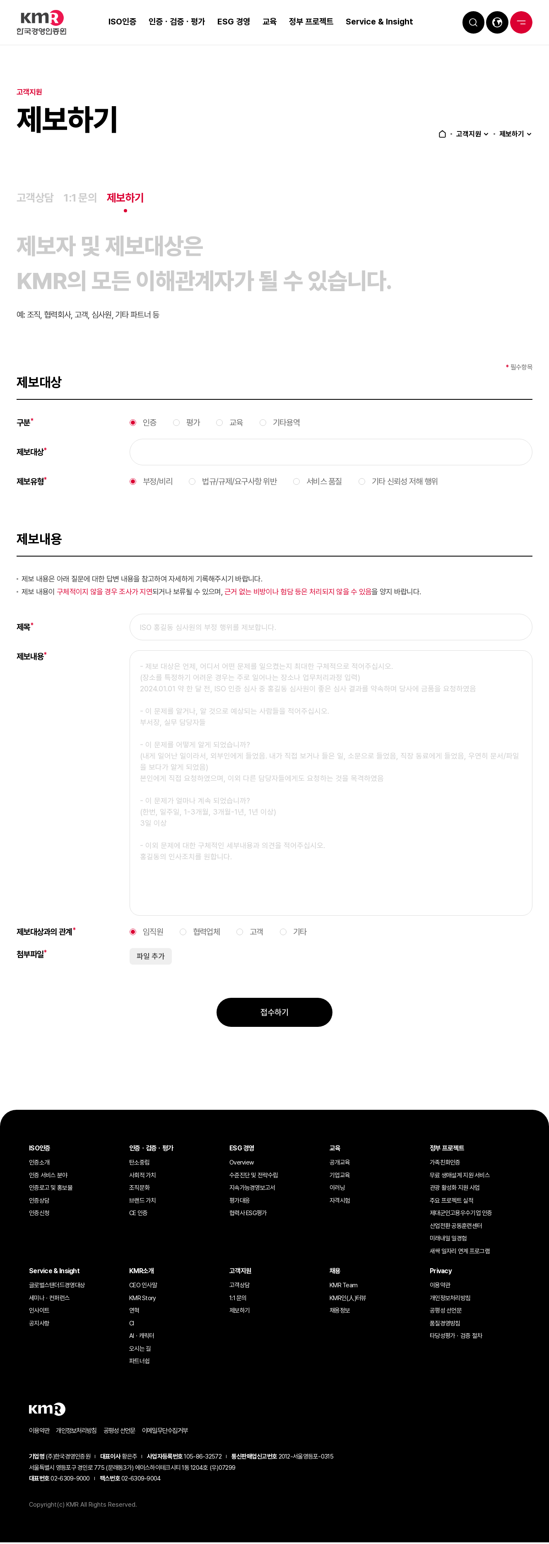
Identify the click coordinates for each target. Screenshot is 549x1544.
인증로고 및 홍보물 (50, 1189)
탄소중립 (139, 1163)
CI (131, 1324)
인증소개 (39, 1163)
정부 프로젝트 (307, 22)
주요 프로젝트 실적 (451, 1202)
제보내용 (32, 674)
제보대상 (32, 470)
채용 (335, 1272)
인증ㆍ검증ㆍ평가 (173, 22)
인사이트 (39, 1311)
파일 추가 (151, 974)
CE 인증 (138, 1214)
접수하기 (274, 1031)
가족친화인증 (445, 1163)
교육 (266, 22)
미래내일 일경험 (448, 1239)
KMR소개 (141, 1272)
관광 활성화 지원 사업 (454, 1189)
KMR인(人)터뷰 (348, 1299)
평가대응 (239, 1202)
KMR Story (142, 1299)
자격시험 (340, 1202)
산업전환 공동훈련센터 (456, 1227)
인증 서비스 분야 (48, 1176)
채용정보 (340, 1311)
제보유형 (32, 499)
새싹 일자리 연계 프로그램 (460, 1252)
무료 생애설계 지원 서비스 (460, 1176)
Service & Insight (375, 22)
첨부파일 (32, 972)
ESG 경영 (230, 22)
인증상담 (39, 1202)
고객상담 (36, 198)
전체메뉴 (520, 22)
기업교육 (340, 1176)
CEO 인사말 (143, 1286)
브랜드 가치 (142, 1202)
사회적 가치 (142, 1176)
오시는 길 (140, 1350)
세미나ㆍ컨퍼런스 (49, 1299)
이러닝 (337, 1189)
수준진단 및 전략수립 (253, 1176)
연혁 (134, 1311)
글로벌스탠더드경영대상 (57, 1286)
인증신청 (39, 1214)
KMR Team (343, 1286)
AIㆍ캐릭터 (141, 1337)
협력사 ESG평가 (248, 1214)
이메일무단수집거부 (174, 1432)
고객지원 (466, 134)
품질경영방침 (445, 1324)
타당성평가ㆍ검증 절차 (456, 1337)
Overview (241, 1163)
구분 (25, 440)
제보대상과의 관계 (46, 950)
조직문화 (139, 1189)
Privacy (441, 1272)
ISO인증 (118, 22)
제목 (25, 645)
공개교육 (340, 1163)
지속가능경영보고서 (252, 1189)
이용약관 (440, 1286)
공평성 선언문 (446, 1311)
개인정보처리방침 (450, 1299)
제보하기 (511, 134)
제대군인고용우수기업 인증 (461, 1214)
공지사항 (39, 1324)
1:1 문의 (82, 198)
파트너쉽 (139, 1362)
